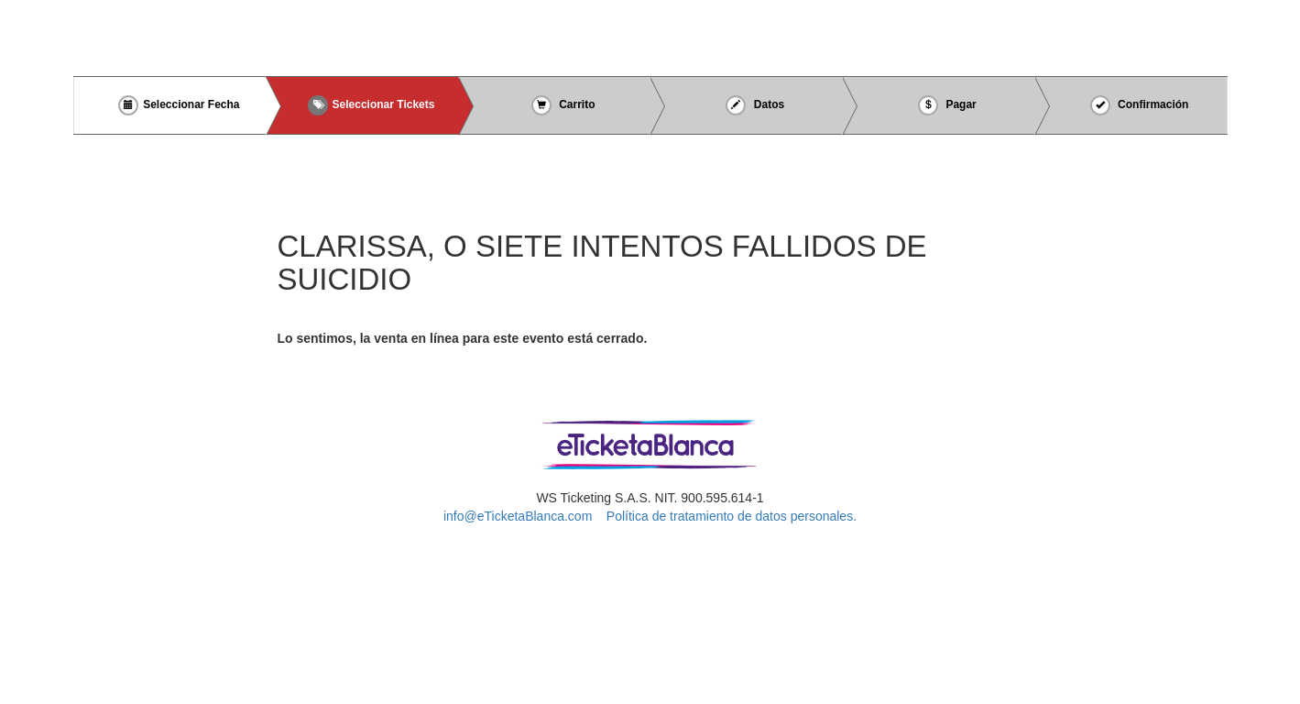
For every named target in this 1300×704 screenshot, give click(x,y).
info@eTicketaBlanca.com (517, 516)
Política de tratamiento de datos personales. (731, 516)
